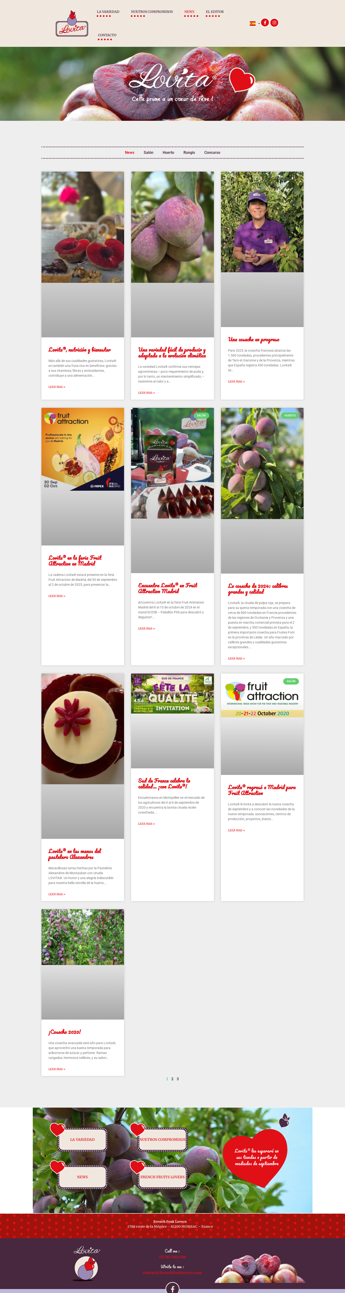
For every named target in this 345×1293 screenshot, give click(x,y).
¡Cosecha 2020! (64, 1020)
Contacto (236, 17)
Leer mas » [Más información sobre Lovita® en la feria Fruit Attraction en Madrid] (56, 584)
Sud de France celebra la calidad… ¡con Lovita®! (164, 772)
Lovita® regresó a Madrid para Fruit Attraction (262, 778)
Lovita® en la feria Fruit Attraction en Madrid (74, 549)
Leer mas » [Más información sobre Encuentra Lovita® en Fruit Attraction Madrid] (146, 617)
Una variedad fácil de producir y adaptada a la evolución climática (172, 341)
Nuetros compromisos (143, 17)
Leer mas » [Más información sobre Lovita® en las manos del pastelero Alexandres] (56, 882)
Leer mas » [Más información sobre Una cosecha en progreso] (236, 370)
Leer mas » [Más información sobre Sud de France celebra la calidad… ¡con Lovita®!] (146, 812)
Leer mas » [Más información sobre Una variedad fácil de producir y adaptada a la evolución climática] (146, 381)
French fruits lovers (162, 1165)
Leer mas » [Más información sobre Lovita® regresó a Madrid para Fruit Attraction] (236, 818)
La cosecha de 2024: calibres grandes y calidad (258, 577)
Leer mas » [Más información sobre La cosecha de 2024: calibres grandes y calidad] (236, 646)
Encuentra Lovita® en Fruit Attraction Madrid (167, 576)
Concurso (212, 141)
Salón (148, 141)
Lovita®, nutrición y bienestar (79, 338)
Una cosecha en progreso (253, 327)
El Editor (206, 17)
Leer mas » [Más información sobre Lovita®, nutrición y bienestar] (56, 375)
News (181, 17)
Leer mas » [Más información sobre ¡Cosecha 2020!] (56, 1057)
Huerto (168, 141)
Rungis (189, 141)
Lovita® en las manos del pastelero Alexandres (74, 842)
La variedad (99, 17)
